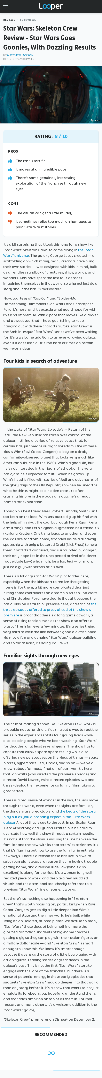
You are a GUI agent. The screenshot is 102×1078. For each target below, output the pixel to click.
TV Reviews (27, 20)
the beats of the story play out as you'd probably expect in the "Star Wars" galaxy (49, 817)
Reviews (9, 20)
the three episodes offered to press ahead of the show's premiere (49, 610)
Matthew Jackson (20, 55)
